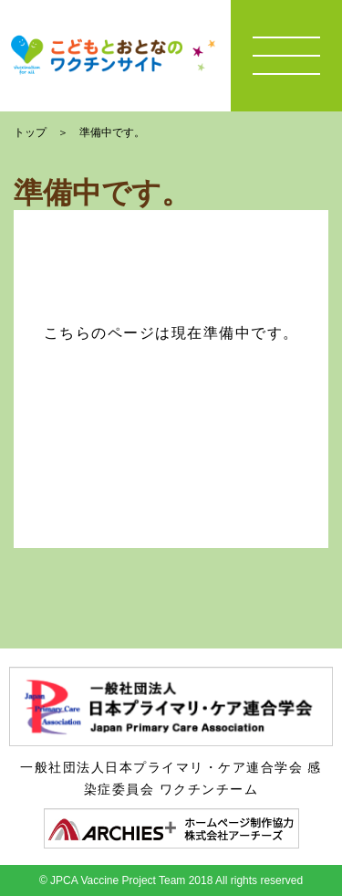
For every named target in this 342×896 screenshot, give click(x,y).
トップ (30, 132)
